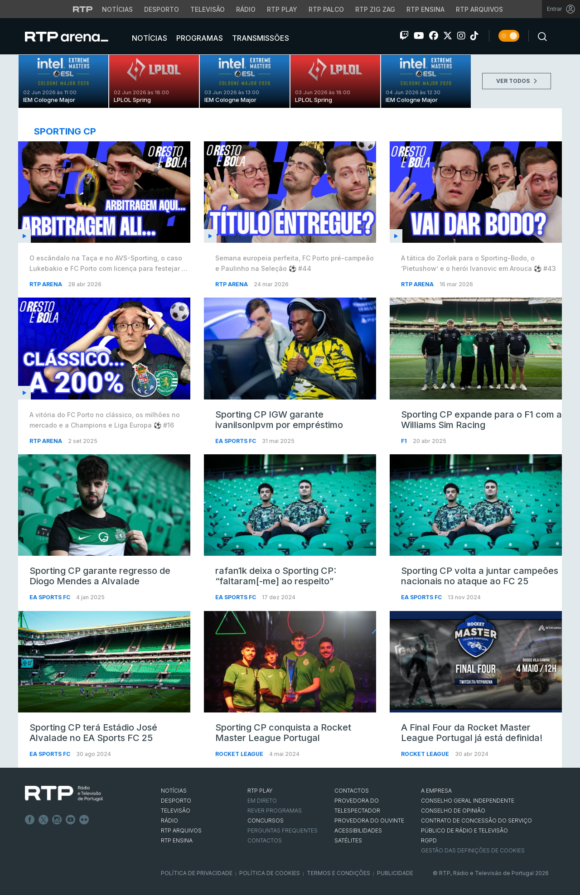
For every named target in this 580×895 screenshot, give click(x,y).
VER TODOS (516, 80)
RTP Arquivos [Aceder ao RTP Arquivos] (479, 9)
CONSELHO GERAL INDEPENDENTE (467, 800)
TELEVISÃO (175, 810)
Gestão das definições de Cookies (473, 850)
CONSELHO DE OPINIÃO (453, 810)
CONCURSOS (265, 820)
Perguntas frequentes (282, 830)
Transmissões (259, 38)
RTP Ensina (177, 840)
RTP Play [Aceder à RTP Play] (282, 9)
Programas (198, 38)
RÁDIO (169, 820)
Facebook (30, 820)
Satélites (348, 840)
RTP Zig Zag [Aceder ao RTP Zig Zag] (375, 9)
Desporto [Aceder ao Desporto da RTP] (161, 9)
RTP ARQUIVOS (181, 830)
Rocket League (240, 754)
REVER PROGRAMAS (274, 810)
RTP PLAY (260, 790)
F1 (404, 441)
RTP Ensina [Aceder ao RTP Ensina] (425, 9)
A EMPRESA (436, 790)
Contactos (264, 840)
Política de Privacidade (196, 873)
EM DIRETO (262, 800)
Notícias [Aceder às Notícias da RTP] (117, 9)
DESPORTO (176, 800)
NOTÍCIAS (174, 790)
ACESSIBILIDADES (358, 830)
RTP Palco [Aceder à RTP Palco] (326, 9)
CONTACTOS (351, 790)
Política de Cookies (269, 873)
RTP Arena (46, 284)
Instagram (57, 820)
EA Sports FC (236, 441)
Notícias (148, 38)
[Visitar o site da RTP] (83, 9)
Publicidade (395, 873)
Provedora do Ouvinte (369, 820)
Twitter (43, 820)
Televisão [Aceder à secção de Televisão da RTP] (207, 9)
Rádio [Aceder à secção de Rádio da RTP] (246, 9)
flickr (84, 820)
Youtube (71, 820)
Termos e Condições (338, 873)
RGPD (429, 840)
